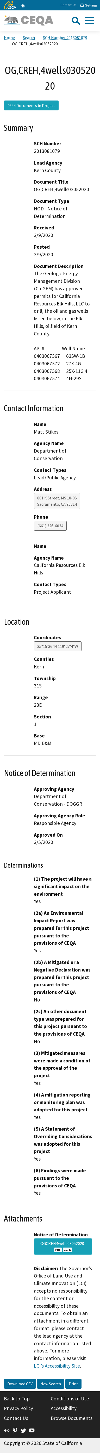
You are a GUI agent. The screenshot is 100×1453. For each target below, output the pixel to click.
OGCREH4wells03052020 (63, 1246)
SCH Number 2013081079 (65, 37)
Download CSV (20, 1383)
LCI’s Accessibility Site (57, 1366)
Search (29, 37)
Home (9, 37)
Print (73, 1383)
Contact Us (68, 5)
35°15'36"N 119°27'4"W (57, 646)
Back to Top (17, 1398)
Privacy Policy (18, 1408)
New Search (50, 1383)
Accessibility (64, 1408)
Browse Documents (71, 1418)
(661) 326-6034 (50, 525)
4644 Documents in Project (31, 105)
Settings (88, 5)
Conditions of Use (70, 1398)
